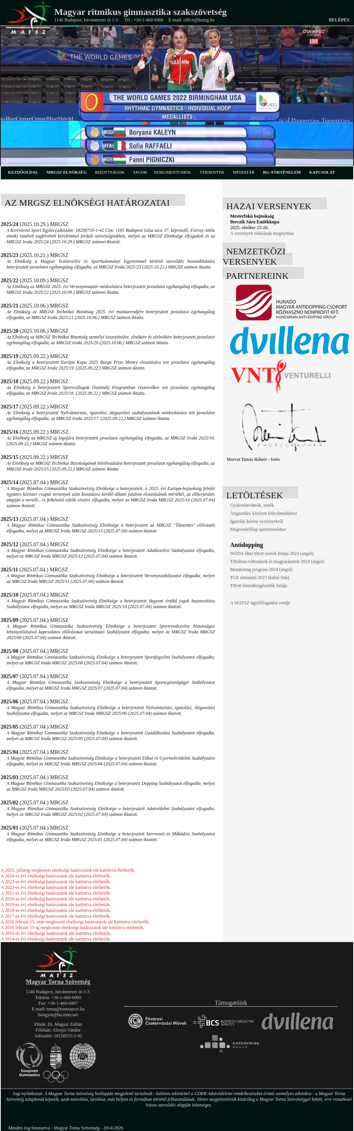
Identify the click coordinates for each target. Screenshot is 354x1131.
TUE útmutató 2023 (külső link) (259, 577)
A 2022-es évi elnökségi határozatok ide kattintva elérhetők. (56, 887)
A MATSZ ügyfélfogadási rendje (260, 602)
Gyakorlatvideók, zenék (252, 505)
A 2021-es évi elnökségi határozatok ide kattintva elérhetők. (56, 893)
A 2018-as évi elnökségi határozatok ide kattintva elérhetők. (56, 910)
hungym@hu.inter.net (58, 1014)
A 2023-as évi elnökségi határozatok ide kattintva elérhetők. (56, 881)
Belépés (339, 20)
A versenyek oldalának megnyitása (262, 233)
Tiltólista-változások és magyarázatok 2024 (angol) (277, 561)
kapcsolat (322, 172)
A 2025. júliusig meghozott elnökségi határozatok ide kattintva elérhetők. (68, 870)
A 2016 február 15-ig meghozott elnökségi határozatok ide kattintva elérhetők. (73, 927)
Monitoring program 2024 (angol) (261, 569)
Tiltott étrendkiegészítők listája (258, 585)
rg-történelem (282, 172)
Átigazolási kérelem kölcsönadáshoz (263, 513)
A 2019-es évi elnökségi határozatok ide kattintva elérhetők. (56, 904)
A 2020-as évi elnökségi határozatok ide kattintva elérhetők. (56, 899)
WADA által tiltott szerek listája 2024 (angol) (271, 553)
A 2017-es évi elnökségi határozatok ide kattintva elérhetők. (56, 916)
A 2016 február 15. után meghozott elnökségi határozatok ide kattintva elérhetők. (75, 921)
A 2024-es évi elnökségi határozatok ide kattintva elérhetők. (56, 876)
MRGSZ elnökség (67, 172)
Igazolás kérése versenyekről (256, 521)
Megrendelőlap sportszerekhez (258, 529)
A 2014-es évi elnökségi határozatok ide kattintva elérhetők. (56, 939)
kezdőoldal (23, 172)
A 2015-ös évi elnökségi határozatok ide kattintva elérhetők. (56, 933)
